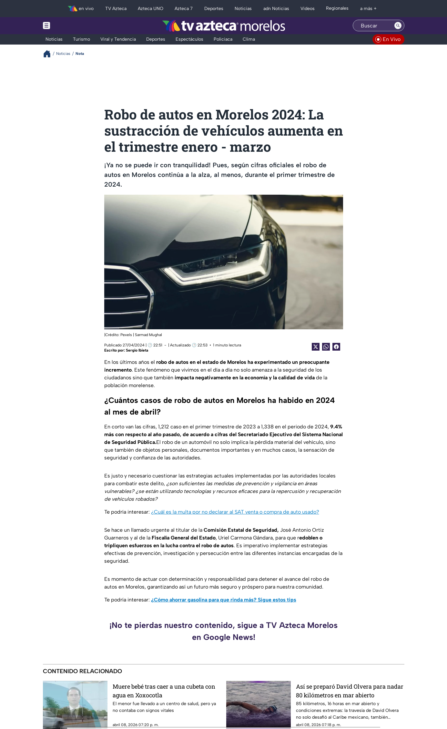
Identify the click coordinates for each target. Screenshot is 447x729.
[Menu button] (69, 26)
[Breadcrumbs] (49, 54)
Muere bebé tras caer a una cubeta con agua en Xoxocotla (164, 691)
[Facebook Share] (336, 347)
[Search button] (397, 25)
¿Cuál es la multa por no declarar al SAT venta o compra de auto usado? (235, 512)
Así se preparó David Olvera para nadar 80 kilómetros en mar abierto (349, 691)
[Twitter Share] (316, 347)
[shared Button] (326, 347)
